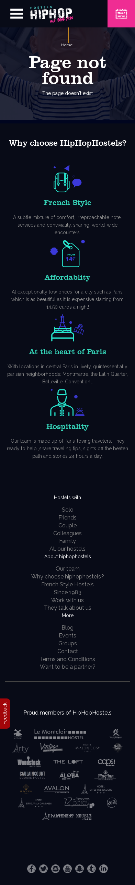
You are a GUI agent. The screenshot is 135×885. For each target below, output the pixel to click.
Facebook (31, 868)
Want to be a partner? (67, 666)
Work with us (67, 600)
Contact (67, 651)
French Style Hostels (67, 584)
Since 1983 (67, 592)
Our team (68, 568)
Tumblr (91, 868)
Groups (67, 643)
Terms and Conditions (67, 659)
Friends (67, 517)
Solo (68, 509)
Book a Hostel (121, 9)
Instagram (55, 868)
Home (66, 45)
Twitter (43, 868)
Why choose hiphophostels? (67, 576)
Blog (67, 627)
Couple (67, 525)
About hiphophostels (67, 556)
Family (67, 541)
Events (67, 635)
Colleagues (67, 533)
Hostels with (67, 497)
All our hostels (67, 549)
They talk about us (67, 608)
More (68, 615)
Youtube (67, 868)
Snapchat (79, 868)
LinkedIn (103, 868)
